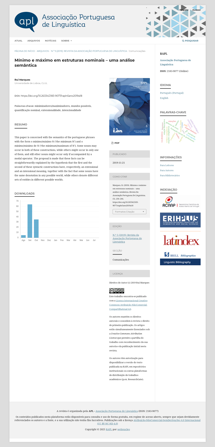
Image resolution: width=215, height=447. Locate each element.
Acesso (196, 9)
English (164, 98)
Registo (183, 9)
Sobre (65, 40)
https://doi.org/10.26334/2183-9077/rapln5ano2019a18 (51, 95)
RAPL (109, 429)
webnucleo (123, 429)
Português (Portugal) (172, 92)
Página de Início (25, 51)
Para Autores (167, 170)
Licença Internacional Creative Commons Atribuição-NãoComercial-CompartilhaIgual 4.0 (128, 305)
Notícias (50, 40)
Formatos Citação (124, 211)
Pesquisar (190, 40)
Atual (18, 40)
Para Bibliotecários (170, 175)
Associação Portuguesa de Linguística (117, 411)
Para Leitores (167, 165)
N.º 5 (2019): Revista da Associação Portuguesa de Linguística (89, 51)
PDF (116, 143)
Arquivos (33, 40)
